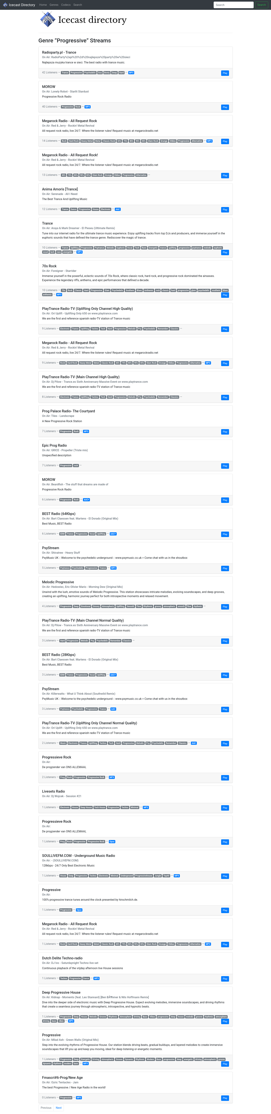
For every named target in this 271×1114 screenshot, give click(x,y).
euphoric (218, 248)
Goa (100, 72)
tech (52, 252)
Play (225, 73)
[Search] (234, 5)
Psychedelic (90, 72)
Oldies (173, 141)
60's (119, 141)
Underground (127, 876)
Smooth (130, 606)
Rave (144, 248)
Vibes (152, 1017)
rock (158, 290)
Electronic (105, 209)
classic (165, 290)
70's (125, 141)
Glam (107, 290)
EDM (62, 534)
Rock (77, 107)
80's (131, 141)
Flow (139, 606)
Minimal (134, 807)
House (96, 209)
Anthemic (148, 290)
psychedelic (203, 290)
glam (193, 290)
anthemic (47, 294)
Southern (130, 290)
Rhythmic (147, 606)
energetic (67, 252)
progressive (184, 248)
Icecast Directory (19, 5)
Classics (174, 329)
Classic (78, 290)
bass (54, 1021)
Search (77, 4)
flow (189, 606)
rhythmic (197, 606)
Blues (139, 290)
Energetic (153, 248)
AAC (118, 209)
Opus (112, 841)
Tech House (99, 807)
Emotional (85, 606)
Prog (62, 777)
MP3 (131, 72)
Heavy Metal (87, 141)
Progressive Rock (96, 777)
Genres (54, 4)
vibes (61, 1021)
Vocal (129, 248)
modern (67, 1063)
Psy (140, 329)
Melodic (110, 248)
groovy (158, 606)
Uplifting (75, 248)
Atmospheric (108, 606)
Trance (65, 72)
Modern (150, 1059)
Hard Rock (74, 141)
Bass (145, 1017)
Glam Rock (153, 141)
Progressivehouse (143, 876)
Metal (98, 141)
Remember (163, 329)
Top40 (166, 876)
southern (216, 290)
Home (43, 4)
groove (199, 1017)
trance (163, 248)
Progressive (76, 72)
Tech (137, 248)
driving (46, 1021)
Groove (102, 1017)
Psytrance (99, 248)
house (181, 1017)
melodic (207, 248)
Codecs (66, 4)
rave (59, 252)
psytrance (196, 248)
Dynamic (129, 1059)
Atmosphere (125, 1017)
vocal (45, 252)
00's (144, 141)
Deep (114, 72)
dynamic (47, 1063)
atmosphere (221, 1017)
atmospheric (169, 606)
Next (59, 1107)
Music (63, 743)
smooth (181, 606)
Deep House (86, 807)
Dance (74, 209)
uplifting (172, 248)
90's (137, 141)
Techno (94, 329)
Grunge (164, 141)
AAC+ (86, 499)
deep (173, 1017)
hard (173, 290)
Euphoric (121, 248)
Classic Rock (109, 141)
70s (63, 290)
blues (225, 290)
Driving (137, 1017)
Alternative (197, 141)
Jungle (158, 876)
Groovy (96, 606)
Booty (107, 72)
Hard (121, 72)
